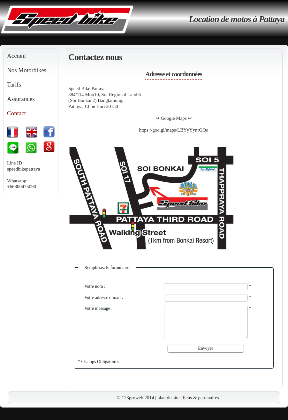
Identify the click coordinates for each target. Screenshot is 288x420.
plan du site (168, 397)
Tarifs (14, 84)
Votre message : (98, 308)
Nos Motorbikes (26, 70)
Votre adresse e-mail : (103, 297)
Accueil (16, 55)
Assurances (21, 98)
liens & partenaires (201, 397)
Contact (16, 113)
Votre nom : (94, 286)
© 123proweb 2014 (135, 397)
